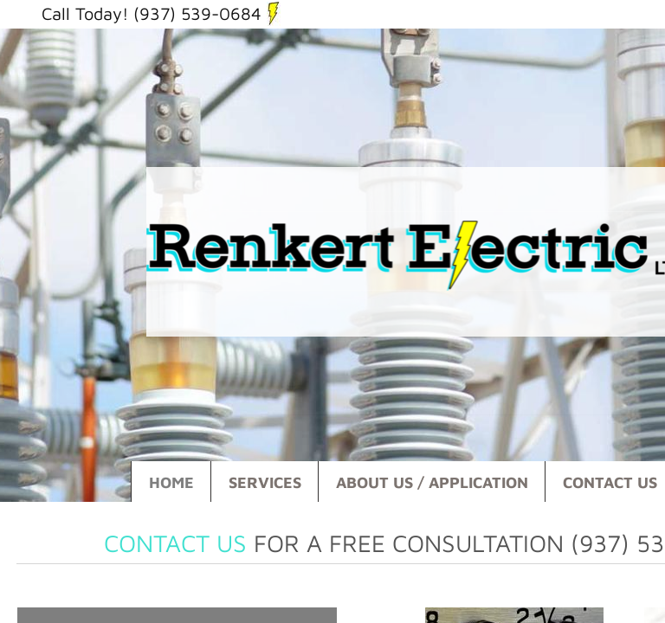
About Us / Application (432, 482)
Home (171, 482)
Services (265, 482)
